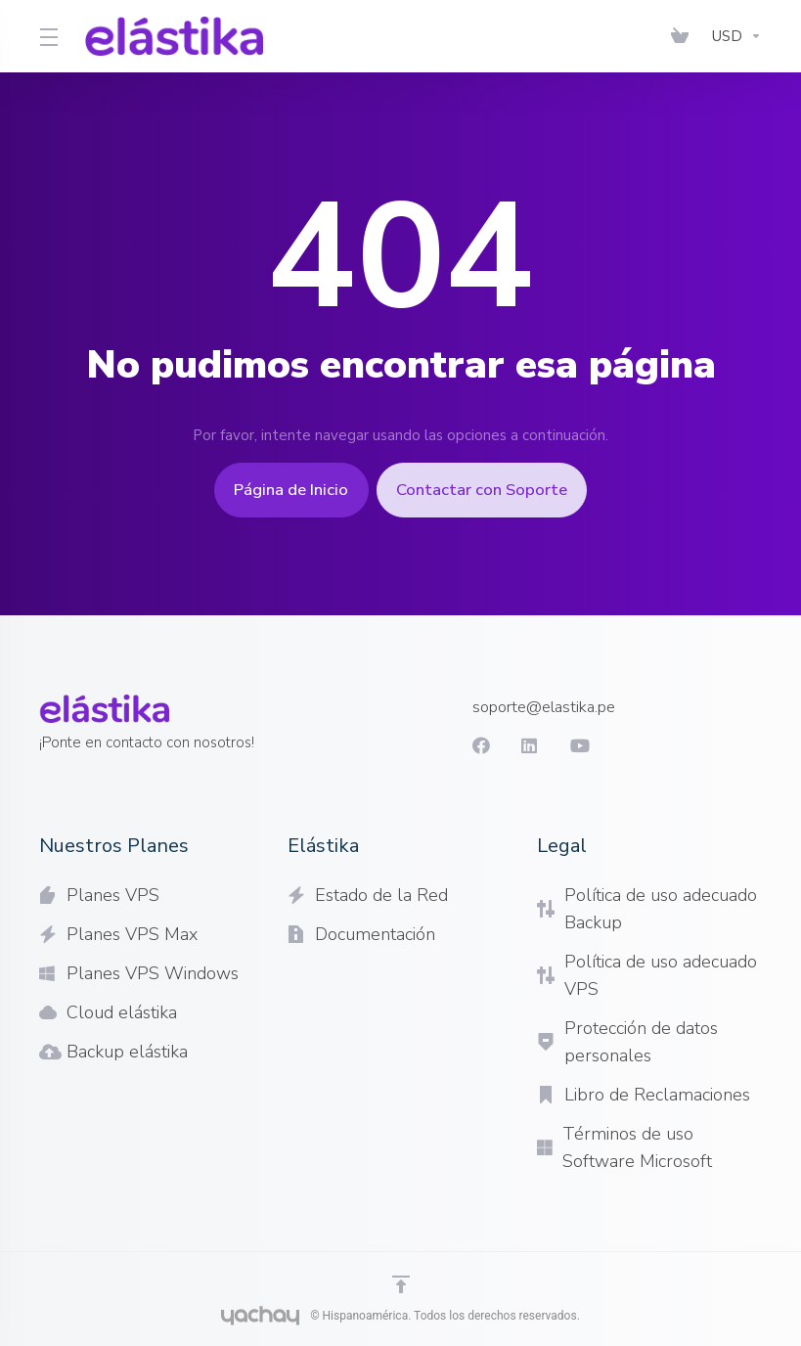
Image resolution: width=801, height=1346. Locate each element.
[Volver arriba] (401, 1284)
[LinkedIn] (513, 745)
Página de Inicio (281, 490)
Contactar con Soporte (493, 490)
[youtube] (562, 745)
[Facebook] (464, 745)
